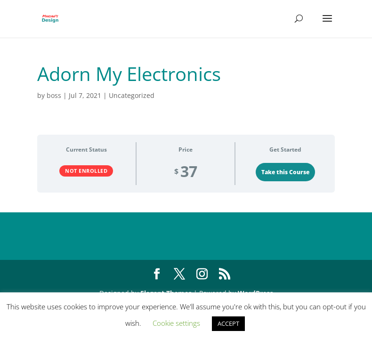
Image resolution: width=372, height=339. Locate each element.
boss (54, 95)
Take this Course (285, 172)
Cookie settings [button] (176, 323)
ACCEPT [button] (228, 323)
